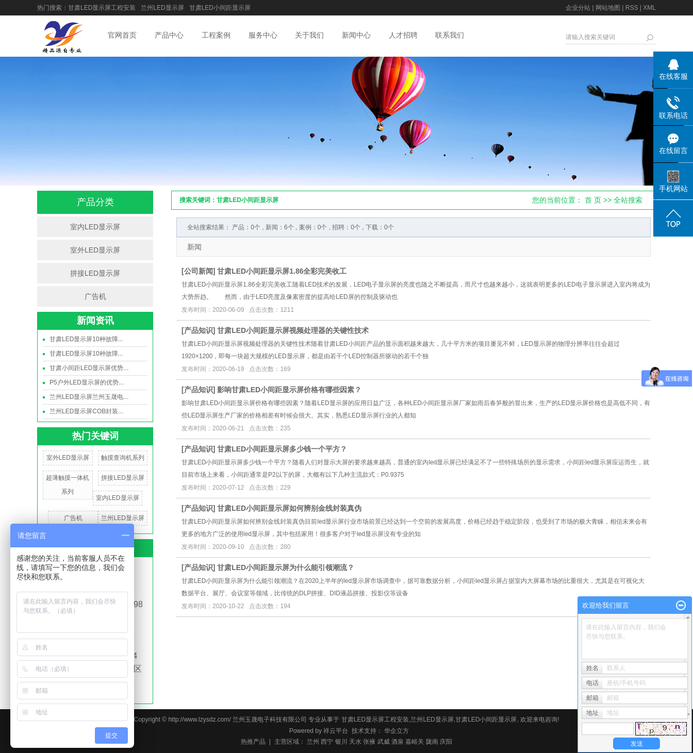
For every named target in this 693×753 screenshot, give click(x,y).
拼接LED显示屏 (95, 273)
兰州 (313, 741)
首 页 (593, 200)
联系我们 (449, 35)
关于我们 (309, 35)
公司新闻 (198, 271)
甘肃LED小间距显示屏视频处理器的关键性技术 (293, 330)
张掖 (369, 741)
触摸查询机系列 (122, 457)
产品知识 (198, 330)
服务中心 (263, 35)
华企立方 (396, 730)
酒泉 (397, 741)
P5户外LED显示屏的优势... (87, 382)
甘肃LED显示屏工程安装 (102, 7)
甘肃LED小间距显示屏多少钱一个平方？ (282, 449)
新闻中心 (356, 35)
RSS (631, 7)
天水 (355, 741)
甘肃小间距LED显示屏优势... (89, 368)
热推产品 (253, 741)
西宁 (327, 741)
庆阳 (446, 741)
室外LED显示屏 (95, 250)
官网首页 (122, 35)
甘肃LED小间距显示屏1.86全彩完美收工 (281, 271)
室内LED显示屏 (95, 227)
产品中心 (169, 35)
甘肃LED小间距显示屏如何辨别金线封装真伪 (289, 508)
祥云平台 (335, 730)
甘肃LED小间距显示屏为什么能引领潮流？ (285, 567)
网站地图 (608, 7)
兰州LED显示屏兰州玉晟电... (89, 396)
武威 (383, 741)
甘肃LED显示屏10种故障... (86, 339)
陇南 (432, 741)
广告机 (95, 296)
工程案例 (216, 35)
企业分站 (578, 7)
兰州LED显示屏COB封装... (86, 411)
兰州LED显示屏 (162, 7)
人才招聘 (403, 35)
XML (649, 7)
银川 (341, 741)
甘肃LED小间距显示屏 (220, 7)
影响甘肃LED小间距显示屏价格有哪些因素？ (289, 390)
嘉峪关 (414, 741)
